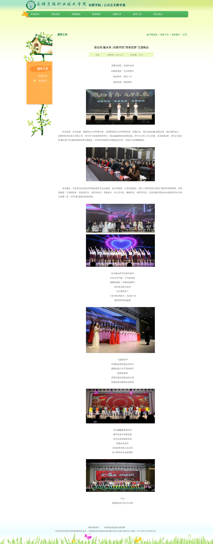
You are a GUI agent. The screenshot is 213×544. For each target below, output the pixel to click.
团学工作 (137, 14)
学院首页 (55, 14)
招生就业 (157, 14)
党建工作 (117, 14)
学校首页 (35, 14)
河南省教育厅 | (96, 527)
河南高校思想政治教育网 (114, 527)
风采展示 (42, 80)
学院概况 (76, 14)
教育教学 (96, 14)
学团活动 (42, 76)
